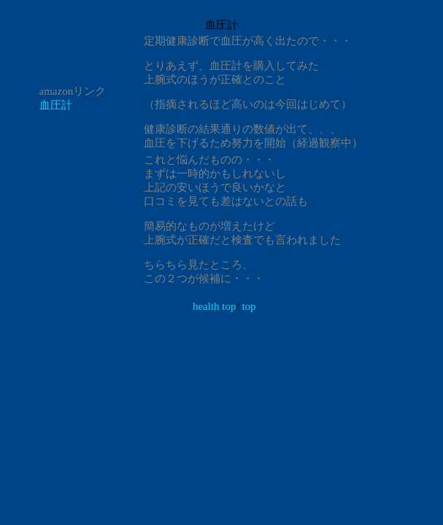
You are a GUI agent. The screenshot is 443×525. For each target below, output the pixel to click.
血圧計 (55, 105)
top (248, 306)
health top (214, 306)
